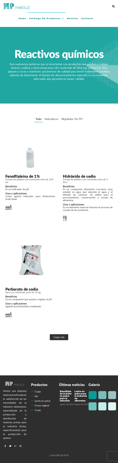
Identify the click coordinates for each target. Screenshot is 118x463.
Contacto (87, 18)
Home (22, 18)
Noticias (72, 18)
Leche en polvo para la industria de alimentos (81, 396)
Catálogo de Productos (45, 18)
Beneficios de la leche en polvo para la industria (66, 396)
